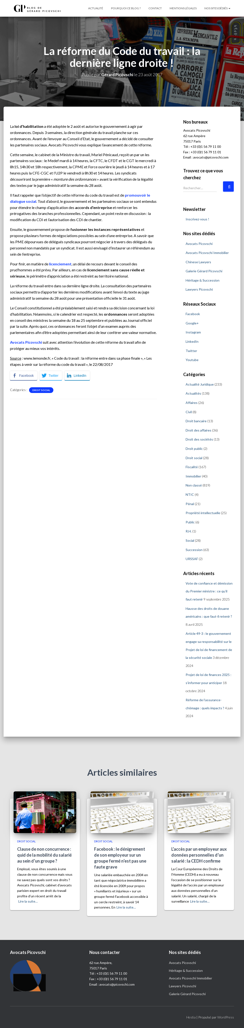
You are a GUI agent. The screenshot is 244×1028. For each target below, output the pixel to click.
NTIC (190, 494)
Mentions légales (183, 8)
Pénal (190, 504)
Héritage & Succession (202, 280)
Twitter (191, 351)
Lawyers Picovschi (199, 289)
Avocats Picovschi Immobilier (207, 253)
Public (190, 522)
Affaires (192, 403)
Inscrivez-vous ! (197, 219)
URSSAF (192, 559)
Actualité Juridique (200, 384)
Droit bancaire (196, 421)
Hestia (191, 1017)
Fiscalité (192, 467)
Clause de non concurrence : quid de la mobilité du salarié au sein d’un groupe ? (44, 855)
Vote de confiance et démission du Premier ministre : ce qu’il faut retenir (209, 591)
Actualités (193, 393)
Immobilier (193, 476)
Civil (189, 412)
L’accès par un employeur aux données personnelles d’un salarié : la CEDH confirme (199, 855)
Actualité (95, 8)
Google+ (192, 323)
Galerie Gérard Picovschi (204, 271)
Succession (194, 550)
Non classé (194, 485)
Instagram (193, 332)
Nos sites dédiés (217, 8)
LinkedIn (192, 341)
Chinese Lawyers (198, 262)
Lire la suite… (28, 901)
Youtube (192, 360)
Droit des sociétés (199, 439)
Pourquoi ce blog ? (126, 8)
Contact (155, 8)
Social (190, 540)
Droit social (41, 390)
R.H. (189, 531)
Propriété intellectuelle (203, 513)
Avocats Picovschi (199, 244)
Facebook (193, 314)
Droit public (194, 449)
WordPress (225, 1017)
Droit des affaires (198, 430)
